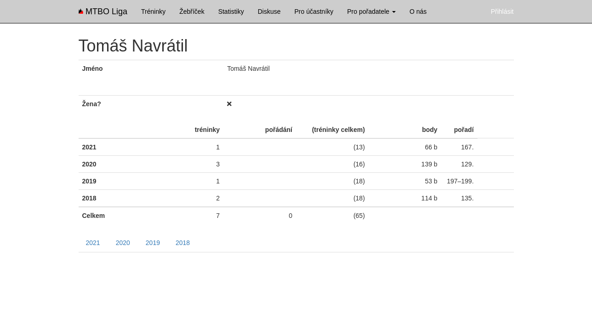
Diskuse (269, 11)
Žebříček (191, 11)
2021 (93, 242)
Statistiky (231, 11)
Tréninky (153, 11)
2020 (123, 242)
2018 (183, 242)
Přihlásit (502, 11)
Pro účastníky (313, 11)
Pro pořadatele (371, 11)
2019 (153, 242)
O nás (418, 11)
